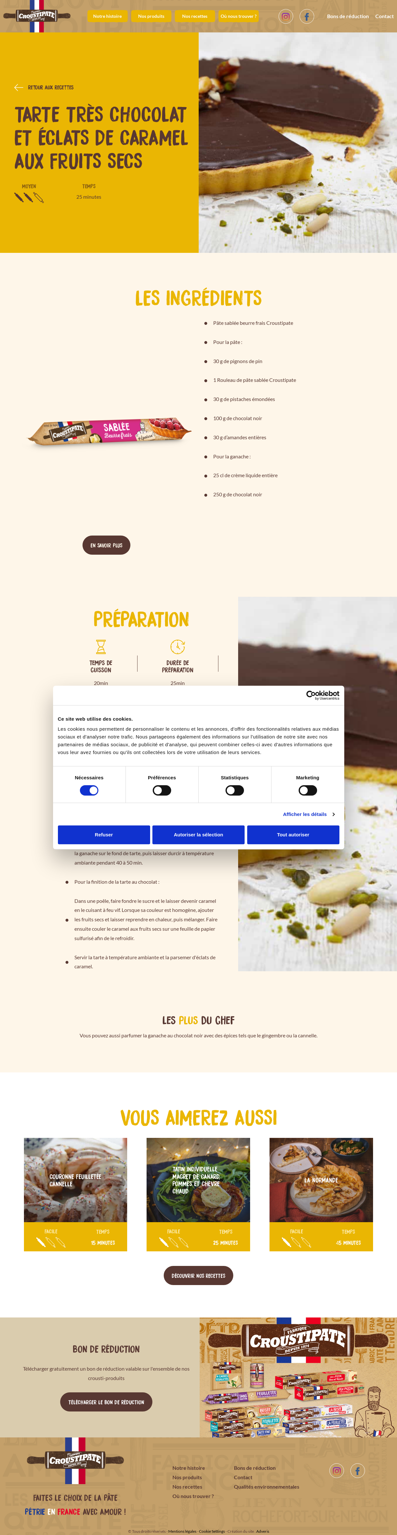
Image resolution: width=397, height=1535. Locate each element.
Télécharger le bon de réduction (106, 1401)
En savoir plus (106, 545)
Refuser (104, 834)
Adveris (262, 1531)
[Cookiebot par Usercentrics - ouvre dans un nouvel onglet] (311, 695)
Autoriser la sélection (198, 834)
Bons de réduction (348, 16)
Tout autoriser (293, 834)
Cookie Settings (212, 1531)
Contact (384, 16)
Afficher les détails (305, 814)
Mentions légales (182, 1531)
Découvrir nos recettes (198, 1275)
